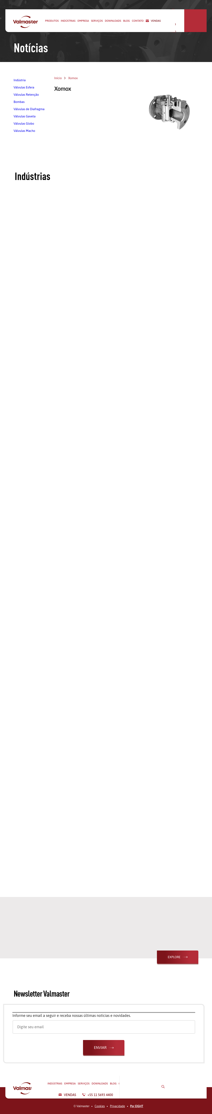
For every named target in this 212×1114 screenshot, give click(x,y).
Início (58, 78)
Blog (126, 20)
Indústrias (68, 20)
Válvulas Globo (24, 123)
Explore (174, 957)
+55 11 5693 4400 (179, 21)
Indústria (20, 80)
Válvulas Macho (24, 130)
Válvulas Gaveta (25, 116)
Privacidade (117, 1106)
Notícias (31, 47)
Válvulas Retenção (26, 94)
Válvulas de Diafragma (29, 109)
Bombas (19, 102)
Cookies (100, 1106)
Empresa (83, 20)
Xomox (73, 78)
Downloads (113, 20)
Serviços (97, 20)
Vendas (156, 20)
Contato (138, 20)
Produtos (52, 20)
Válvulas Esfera (24, 87)
